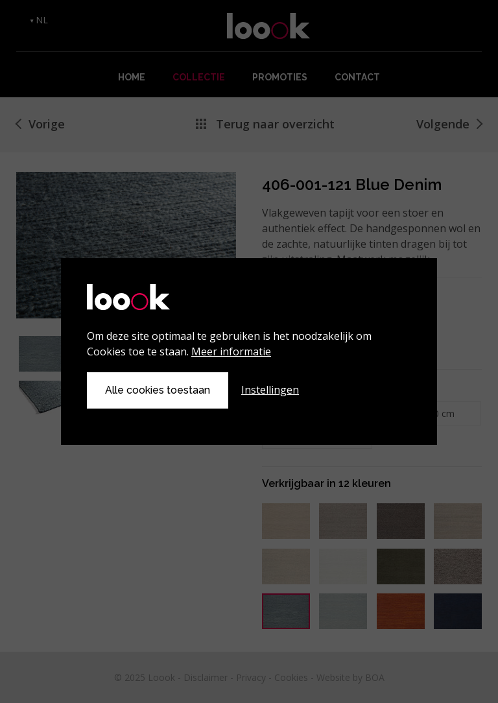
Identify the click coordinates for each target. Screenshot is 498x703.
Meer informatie (231, 351)
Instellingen (270, 390)
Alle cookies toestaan (157, 390)
